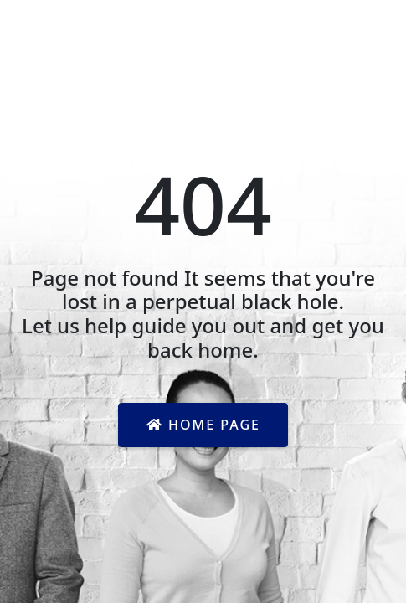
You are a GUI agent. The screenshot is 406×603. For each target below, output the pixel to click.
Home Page (203, 424)
